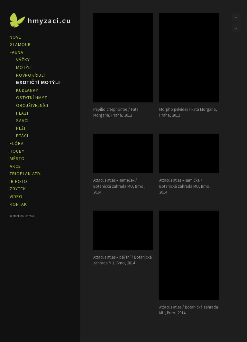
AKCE (15, 166)
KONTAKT (20, 204)
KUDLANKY (27, 90)
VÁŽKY (23, 59)
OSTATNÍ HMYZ (31, 97)
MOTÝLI (24, 67)
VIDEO (16, 196)
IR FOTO (18, 181)
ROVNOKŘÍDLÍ (30, 75)
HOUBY (17, 151)
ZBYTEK (18, 189)
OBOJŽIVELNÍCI (32, 105)
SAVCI (22, 120)
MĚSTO (17, 158)
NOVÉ (15, 37)
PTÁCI (22, 135)
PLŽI (20, 128)
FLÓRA (17, 143)
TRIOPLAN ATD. (25, 173)
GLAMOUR (20, 44)
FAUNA (16, 52)
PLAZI (22, 113)
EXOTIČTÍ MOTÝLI (38, 82)
